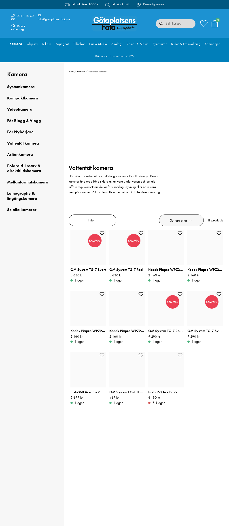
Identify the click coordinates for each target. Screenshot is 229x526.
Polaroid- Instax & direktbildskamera (24, 168)
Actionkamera (20, 154)
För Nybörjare (20, 131)
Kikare (46, 44)
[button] (181, 220)
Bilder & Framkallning (185, 44)
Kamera (15, 44)
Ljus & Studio (98, 44)
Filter (91, 220)
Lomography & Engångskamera (22, 196)
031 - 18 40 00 (22, 17)
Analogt (116, 44)
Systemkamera (21, 86)
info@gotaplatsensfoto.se (54, 19)
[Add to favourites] (102, 233)
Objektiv (32, 44)
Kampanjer (212, 44)
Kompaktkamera (22, 98)
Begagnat (62, 44)
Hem (71, 71)
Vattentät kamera (23, 143)
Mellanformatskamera (27, 182)
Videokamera (19, 109)
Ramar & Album (137, 44)
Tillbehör (79, 44)
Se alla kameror (21, 209)
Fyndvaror (160, 44)
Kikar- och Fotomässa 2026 (114, 56)
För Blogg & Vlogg (24, 120)
